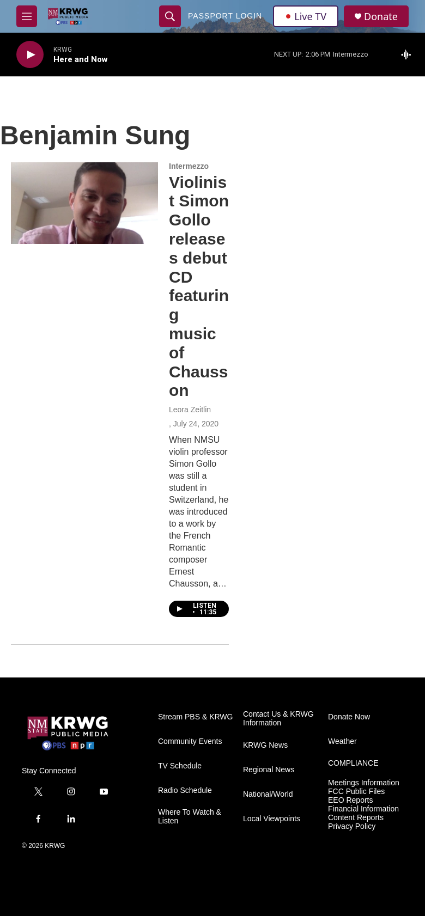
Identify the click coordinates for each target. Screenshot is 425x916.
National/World (268, 794)
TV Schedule (180, 766)
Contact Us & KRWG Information (278, 718)
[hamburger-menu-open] (26, 16)
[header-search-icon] (170, 16)
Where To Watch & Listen (189, 816)
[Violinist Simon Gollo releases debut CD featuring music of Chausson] (84, 203)
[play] (30, 54)
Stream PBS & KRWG (195, 717)
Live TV (305, 16)
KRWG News (265, 745)
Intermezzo (189, 166)
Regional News (268, 770)
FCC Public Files (356, 791)
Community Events (190, 741)
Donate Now (349, 717)
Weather (342, 741)
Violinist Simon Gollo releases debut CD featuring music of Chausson (199, 286)
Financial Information (363, 809)
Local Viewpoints (271, 819)
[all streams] (409, 54)
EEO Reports (350, 800)
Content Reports (356, 818)
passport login (225, 15)
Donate (381, 16)
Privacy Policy (351, 826)
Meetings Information (363, 783)
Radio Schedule (185, 790)
